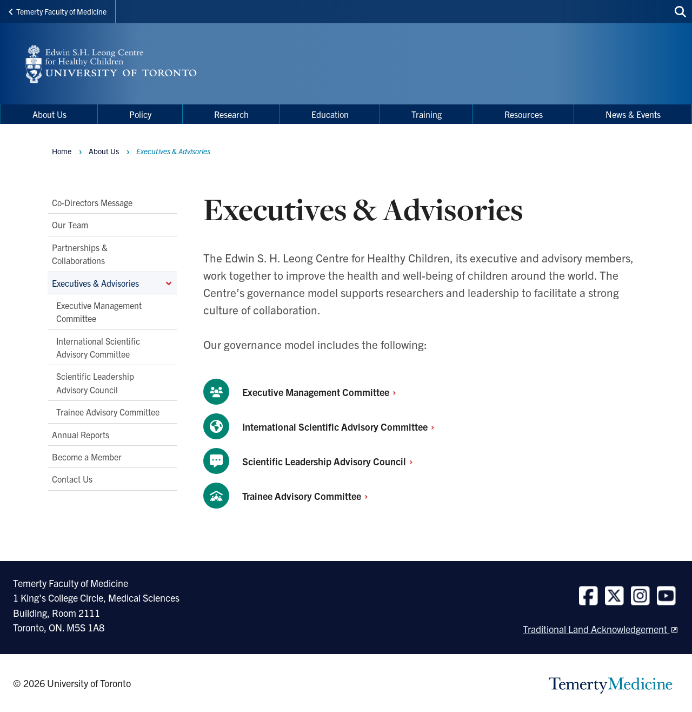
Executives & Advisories (112, 283)
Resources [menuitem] (523, 114)
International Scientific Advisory (341, 426)
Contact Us (72, 479)
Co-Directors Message (92, 202)
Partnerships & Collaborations (80, 254)
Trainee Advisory (308, 496)
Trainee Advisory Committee (107, 412)
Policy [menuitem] (140, 114)
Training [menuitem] (426, 114)
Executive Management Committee (99, 312)
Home (61, 151)
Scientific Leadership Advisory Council (95, 383)
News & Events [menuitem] (633, 114)
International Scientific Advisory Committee (98, 347)
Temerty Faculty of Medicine (58, 11)
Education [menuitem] (330, 114)
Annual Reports (80, 434)
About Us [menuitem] (49, 114)
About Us (104, 151)
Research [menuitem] (231, 114)
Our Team (70, 225)
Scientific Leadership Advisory (330, 461)
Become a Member (87, 456)
